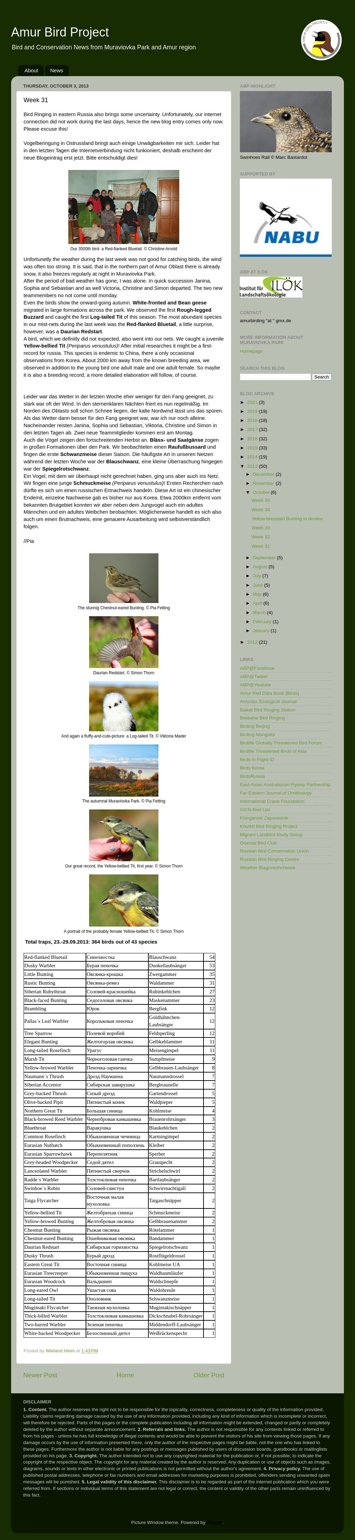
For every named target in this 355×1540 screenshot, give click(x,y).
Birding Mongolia (257, 734)
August (261, 566)
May (258, 594)
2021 (253, 402)
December (264, 474)
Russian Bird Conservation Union (274, 851)
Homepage (251, 351)
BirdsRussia (252, 776)
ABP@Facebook (257, 668)
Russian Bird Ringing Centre (269, 859)
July (257, 575)
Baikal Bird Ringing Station (267, 709)
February (263, 621)
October (262, 492)
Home (125, 1375)
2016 (253, 438)
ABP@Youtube (255, 684)
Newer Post (40, 1375)
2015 (253, 447)
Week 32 (261, 536)
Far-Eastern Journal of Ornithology (276, 793)
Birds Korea (252, 768)
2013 (253, 466)
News (56, 70)
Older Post (208, 1375)
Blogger (215, 1522)
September (265, 557)
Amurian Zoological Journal (268, 701)
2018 (253, 420)
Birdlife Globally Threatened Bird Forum (281, 742)
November (264, 483)
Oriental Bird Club (258, 843)
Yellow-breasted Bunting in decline (287, 518)
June (258, 585)
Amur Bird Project (60, 32)
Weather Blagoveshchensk (267, 867)
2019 (253, 411)
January (262, 630)
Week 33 (261, 527)
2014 (253, 456)
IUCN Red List (255, 809)
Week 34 (261, 509)
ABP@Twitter (254, 676)
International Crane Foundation (272, 801)
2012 (253, 642)
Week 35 (261, 500)
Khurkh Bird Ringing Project (268, 826)
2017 (253, 429)
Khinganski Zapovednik (264, 818)
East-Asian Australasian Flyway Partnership (285, 784)
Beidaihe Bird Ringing (262, 717)
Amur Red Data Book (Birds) (269, 693)
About (31, 70)
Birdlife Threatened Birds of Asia (273, 751)
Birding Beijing (255, 726)
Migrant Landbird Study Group (271, 834)
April (258, 603)
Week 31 (261, 546)
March (260, 612)
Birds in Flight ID (257, 759)
